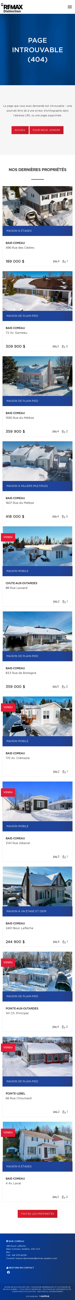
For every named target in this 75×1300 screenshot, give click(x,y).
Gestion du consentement (50, 1291)
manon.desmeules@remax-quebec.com (36, 1258)
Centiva (44, 1296)
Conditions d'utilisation (24, 1291)
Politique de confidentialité (57, 1289)
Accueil (20, 130)
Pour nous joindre (46, 130)
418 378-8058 (19, 1255)
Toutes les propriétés (37, 1214)
